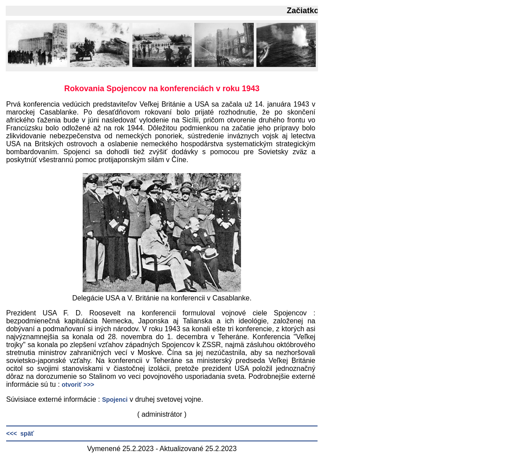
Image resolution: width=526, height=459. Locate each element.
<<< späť (20, 433)
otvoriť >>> (78, 384)
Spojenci (115, 399)
